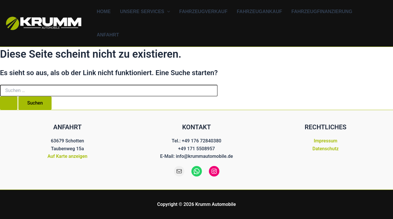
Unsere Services (145, 11)
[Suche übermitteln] (8, 103)
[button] (167, 11)
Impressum (325, 141)
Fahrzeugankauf (259, 11)
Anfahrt (108, 34)
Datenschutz (326, 148)
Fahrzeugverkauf (203, 11)
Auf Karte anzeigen (67, 156)
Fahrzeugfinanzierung (321, 11)
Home (104, 11)
